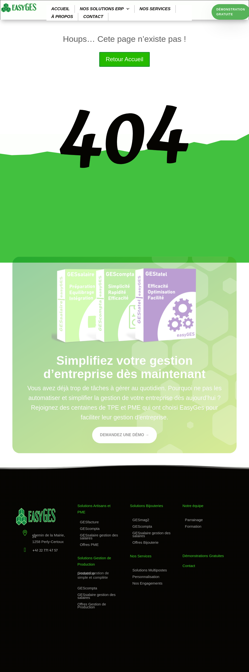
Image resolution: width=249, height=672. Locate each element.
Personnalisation (146, 577)
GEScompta (89, 528)
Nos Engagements (147, 583)
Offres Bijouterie (146, 542)
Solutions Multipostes (150, 570)
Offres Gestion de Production (91, 605)
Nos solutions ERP (104, 9)
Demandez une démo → (124, 436)
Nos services (155, 9)
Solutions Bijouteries (146, 506)
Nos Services (140, 556)
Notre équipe (193, 506)
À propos (62, 16)
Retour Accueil (124, 59)
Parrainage (194, 520)
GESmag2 (141, 520)
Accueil (60, 9)
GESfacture (89, 522)
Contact (93, 16)
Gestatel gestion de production (93, 573)
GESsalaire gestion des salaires (99, 536)
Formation (193, 526)
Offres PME (89, 545)
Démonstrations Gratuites (203, 556)
